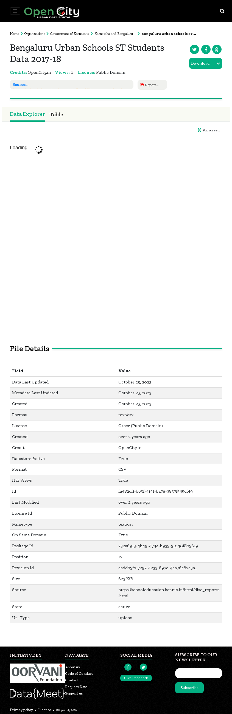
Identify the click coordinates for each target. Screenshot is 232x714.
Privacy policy (21, 709)
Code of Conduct (79, 673)
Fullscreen (209, 130)
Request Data (76, 687)
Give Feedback (136, 678)
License (44, 709)
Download (200, 63)
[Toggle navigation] (15, 11)
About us (72, 667)
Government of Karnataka (69, 34)
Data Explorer (27, 114)
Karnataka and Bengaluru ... (115, 34)
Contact (71, 680)
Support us (74, 693)
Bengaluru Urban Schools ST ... (168, 34)
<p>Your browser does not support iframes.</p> (116, 231)
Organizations (34, 34)
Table (56, 114)
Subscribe (190, 687)
